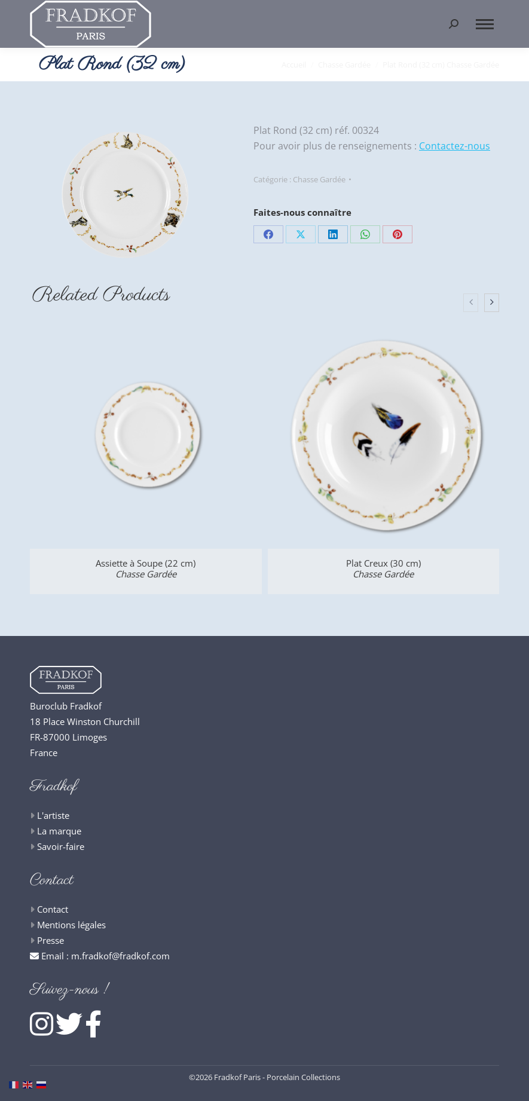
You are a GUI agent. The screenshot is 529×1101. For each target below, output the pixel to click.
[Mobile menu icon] (484, 24)
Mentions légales (71, 925)
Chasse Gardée (319, 179)
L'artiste (53, 815)
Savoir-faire (60, 846)
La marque (59, 831)
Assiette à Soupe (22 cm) (145, 568)
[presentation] (470, 303)
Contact (52, 909)
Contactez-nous (454, 145)
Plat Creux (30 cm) (383, 568)
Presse (50, 940)
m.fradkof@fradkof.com (120, 956)
